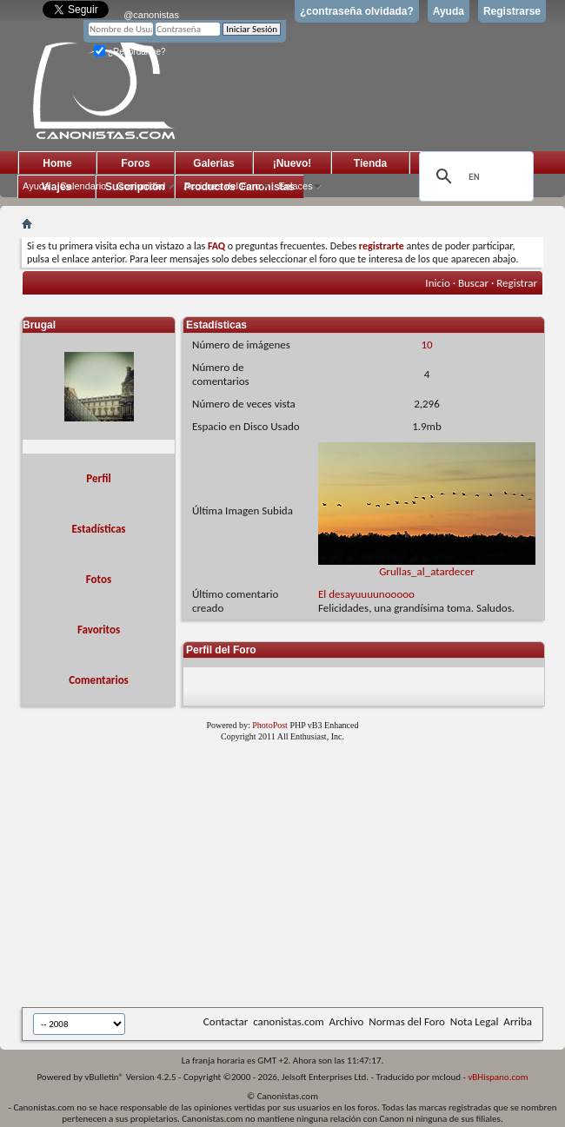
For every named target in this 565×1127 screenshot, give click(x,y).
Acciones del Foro (221, 186)
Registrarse (512, 11)
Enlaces (296, 186)
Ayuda (448, 11)
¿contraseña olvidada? (357, 11)
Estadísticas (99, 528)
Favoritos (98, 629)
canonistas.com (288, 1021)
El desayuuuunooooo (366, 593)
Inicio (437, 282)
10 (426, 344)
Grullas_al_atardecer (426, 566)
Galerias (213, 163)
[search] (474, 176)
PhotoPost (270, 725)
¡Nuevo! (292, 163)
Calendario (83, 186)
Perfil (98, 478)
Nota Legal (474, 1021)
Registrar (516, 282)
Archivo (346, 1021)
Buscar (473, 282)
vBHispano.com (498, 1077)
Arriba (517, 1021)
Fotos (98, 579)
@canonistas (151, 15)
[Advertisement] (264, 877)
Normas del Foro (406, 1021)
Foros (135, 163)
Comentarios (99, 679)
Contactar (225, 1021)
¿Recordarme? (129, 51)
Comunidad (140, 186)
